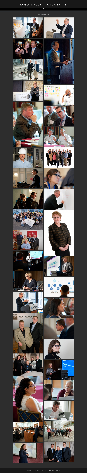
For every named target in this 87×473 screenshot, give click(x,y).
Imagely (58, 470)
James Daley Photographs (43, 4)
